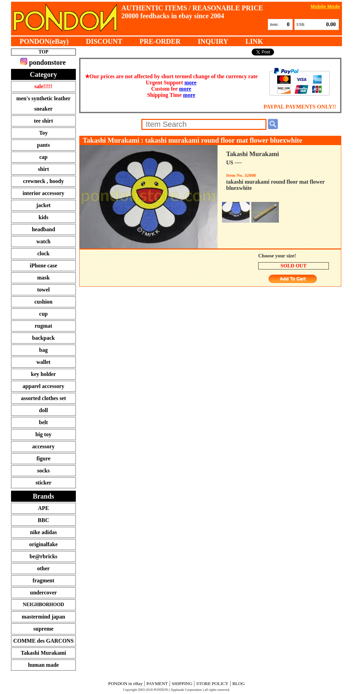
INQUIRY (213, 41)
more (190, 82)
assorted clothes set (43, 398)
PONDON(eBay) (44, 41)
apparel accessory (43, 386)
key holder (43, 374)
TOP (44, 51)
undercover (43, 592)
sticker (43, 483)
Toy (43, 133)
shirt (43, 169)
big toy (44, 434)
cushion (43, 302)
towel (43, 290)
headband (43, 229)
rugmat (43, 326)
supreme (43, 629)
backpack (43, 338)
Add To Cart (292, 279)
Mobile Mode (325, 6)
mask (43, 277)
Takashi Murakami (43, 653)
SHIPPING (182, 683)
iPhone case (43, 265)
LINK (254, 41)
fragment (43, 580)
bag (43, 350)
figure (44, 458)
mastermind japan (43, 617)
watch (44, 241)
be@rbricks (44, 556)
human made (43, 665)
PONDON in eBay (125, 683)
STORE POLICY (212, 683)
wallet (44, 362)
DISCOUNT (104, 41)
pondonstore (42, 62)
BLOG (238, 683)
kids (43, 217)
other (43, 568)
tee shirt (43, 121)
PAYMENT (157, 683)
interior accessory (43, 193)
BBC (43, 520)
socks (43, 470)
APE (43, 508)
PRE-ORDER (160, 41)
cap (43, 157)
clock (43, 253)
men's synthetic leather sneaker (43, 103)
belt (43, 422)
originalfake (43, 544)
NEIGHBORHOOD (43, 604)
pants (43, 145)
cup (43, 314)
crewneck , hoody (43, 181)
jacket (43, 205)
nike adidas (43, 532)
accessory (43, 446)
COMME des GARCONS (43, 641)
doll (43, 410)
